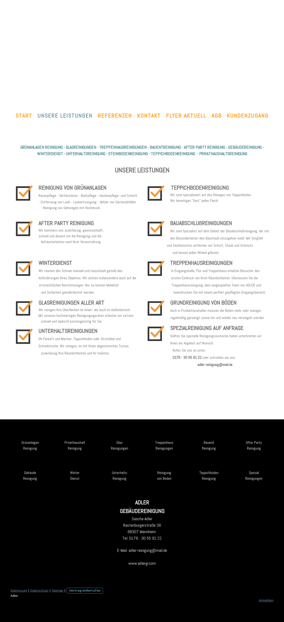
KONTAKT (149, 115)
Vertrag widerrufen (84, 590)
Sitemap (57, 590)
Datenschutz (39, 590)
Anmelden (266, 600)
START (24, 115)
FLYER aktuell (186, 115)
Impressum (19, 590)
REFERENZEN (115, 115)
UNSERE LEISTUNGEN (65, 115)
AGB (217, 115)
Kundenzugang (247, 115)
